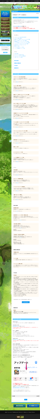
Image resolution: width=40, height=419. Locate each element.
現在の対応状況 (26, 302)
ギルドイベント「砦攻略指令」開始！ (19, 54)
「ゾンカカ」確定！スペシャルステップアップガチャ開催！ (22, 42)
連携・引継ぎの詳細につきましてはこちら (19, 387)
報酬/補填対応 (16, 67)
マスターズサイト (18, 386)
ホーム (26, 399)
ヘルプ (21, 219)
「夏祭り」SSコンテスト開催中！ (18, 57)
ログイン (5, 26)
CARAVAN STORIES (20, 417)
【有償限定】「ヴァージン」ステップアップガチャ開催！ (21, 41)
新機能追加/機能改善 (17, 63)
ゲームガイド (5, 35)
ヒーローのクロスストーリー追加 (19, 47)
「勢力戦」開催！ (16, 53)
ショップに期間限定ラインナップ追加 (19, 48)
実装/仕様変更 (16, 60)
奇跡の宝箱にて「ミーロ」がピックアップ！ (20, 44)
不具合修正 (16, 65)
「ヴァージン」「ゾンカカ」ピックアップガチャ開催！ (21, 43)
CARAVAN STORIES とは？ (5, 32)
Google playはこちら (15, 326)
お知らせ (17, 81)
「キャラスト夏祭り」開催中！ (18, 38)
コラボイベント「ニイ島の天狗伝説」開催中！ (20, 37)
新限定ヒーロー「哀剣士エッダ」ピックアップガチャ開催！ (22, 39)
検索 (5, 52)
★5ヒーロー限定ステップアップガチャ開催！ (20, 40)
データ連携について (5, 29)
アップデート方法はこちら (17, 26)
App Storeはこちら (15, 339)
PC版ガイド (5, 23)
